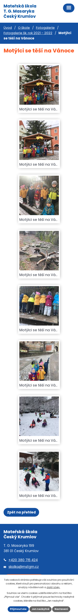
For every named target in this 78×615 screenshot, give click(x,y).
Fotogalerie (45, 27)
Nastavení (61, 609)
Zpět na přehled (21, 512)
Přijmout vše (18, 609)
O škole (24, 27)
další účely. (53, 587)
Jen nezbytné (40, 609)
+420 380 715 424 (23, 560)
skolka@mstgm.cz (23, 566)
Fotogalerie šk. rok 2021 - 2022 (28, 33)
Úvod (8, 27)
